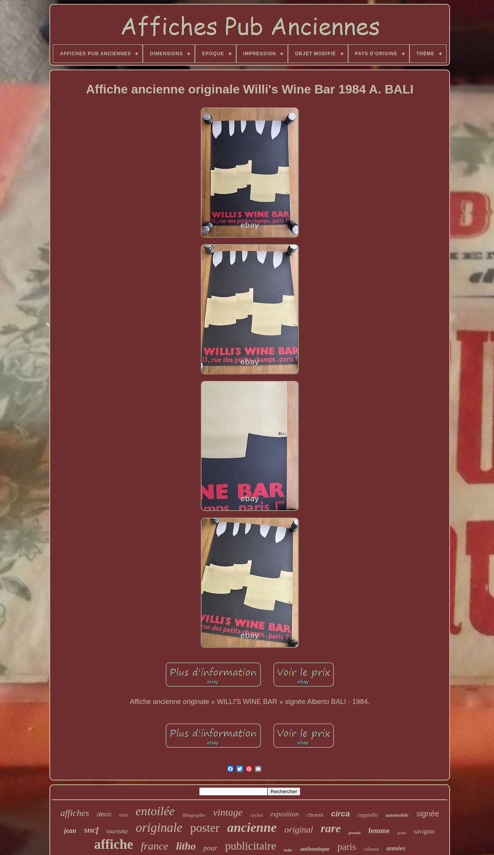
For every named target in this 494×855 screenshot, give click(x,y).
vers (123, 815)
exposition (284, 814)
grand (401, 833)
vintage (228, 812)
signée (427, 813)
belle (288, 850)
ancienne (252, 827)
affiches (74, 813)
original (298, 830)
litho (186, 846)
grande (355, 832)
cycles (256, 815)
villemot (371, 849)
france (155, 846)
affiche (113, 844)
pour (210, 848)
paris (346, 846)
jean (70, 831)
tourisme (117, 831)
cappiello (368, 815)
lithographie (194, 815)
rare (331, 828)
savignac (424, 831)
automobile (397, 815)
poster (205, 828)
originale (159, 828)
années (395, 848)
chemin (314, 815)
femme (379, 830)
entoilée (154, 811)
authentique (315, 849)
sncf (91, 830)
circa (340, 813)
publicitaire (250, 846)
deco (104, 814)
